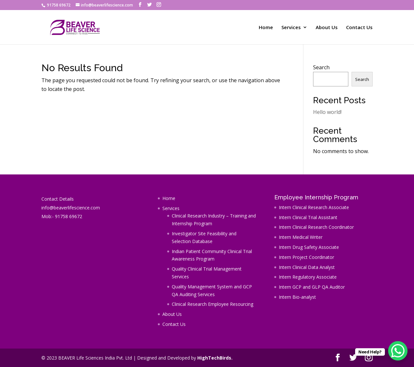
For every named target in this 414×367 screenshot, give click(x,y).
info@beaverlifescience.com (70, 208)
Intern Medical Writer (300, 237)
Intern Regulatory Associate (308, 277)
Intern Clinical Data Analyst (307, 267)
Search (321, 67)
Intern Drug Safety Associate (309, 247)
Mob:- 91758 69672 (61, 216)
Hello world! (327, 112)
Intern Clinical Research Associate (314, 207)
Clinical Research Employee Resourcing (212, 304)
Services (291, 27)
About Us (327, 27)
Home (266, 27)
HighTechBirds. (215, 358)
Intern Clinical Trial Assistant (308, 217)
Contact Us (359, 27)
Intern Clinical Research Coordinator (316, 227)
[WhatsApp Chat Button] (398, 351)
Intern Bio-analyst (297, 297)
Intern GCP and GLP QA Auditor (312, 287)
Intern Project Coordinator (306, 257)
